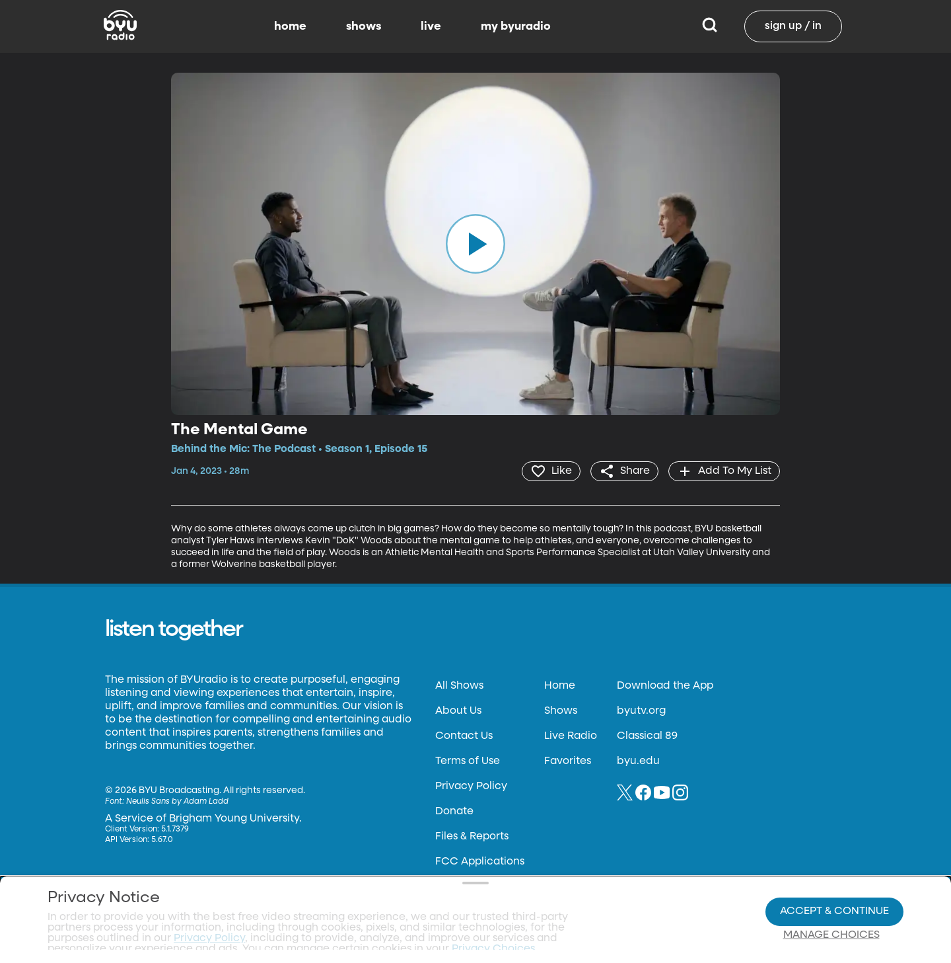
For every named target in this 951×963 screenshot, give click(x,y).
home (290, 26)
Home (559, 686)
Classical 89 (647, 736)
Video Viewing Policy (420, 897)
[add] (724, 471)
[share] (624, 471)
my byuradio (516, 26)
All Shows (459, 686)
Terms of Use (467, 761)
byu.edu (638, 761)
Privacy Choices (323, 907)
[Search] (709, 26)
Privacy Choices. (495, 873)
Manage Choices (831, 897)
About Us (458, 711)
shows (363, 26)
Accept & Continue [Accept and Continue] (834, 873)
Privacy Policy (471, 786)
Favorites (567, 761)
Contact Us (464, 736)
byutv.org (641, 711)
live (431, 26)
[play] (475, 244)
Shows (560, 711)
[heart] (551, 471)
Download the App (665, 686)
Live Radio (570, 736)
